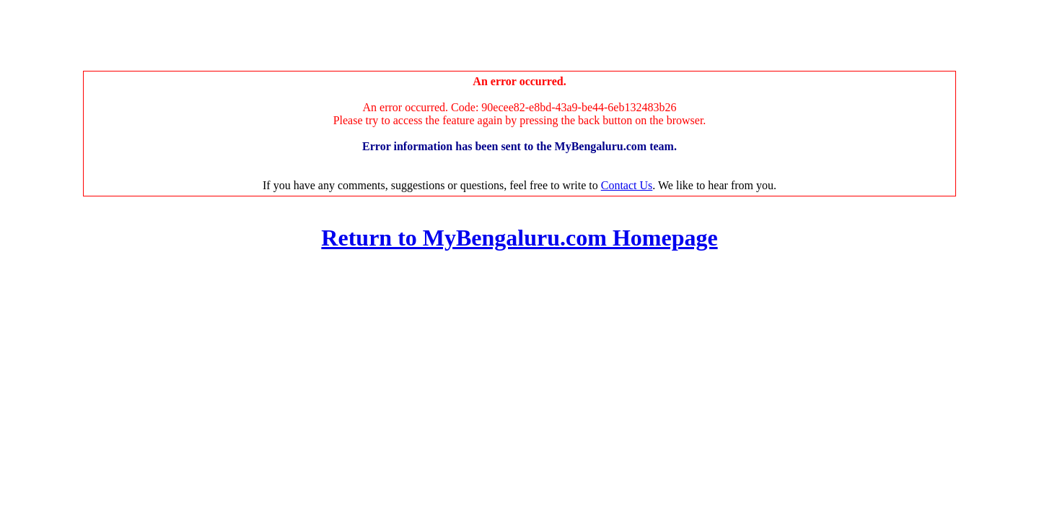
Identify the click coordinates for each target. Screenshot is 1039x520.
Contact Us (627, 185)
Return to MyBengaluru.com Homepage (519, 238)
